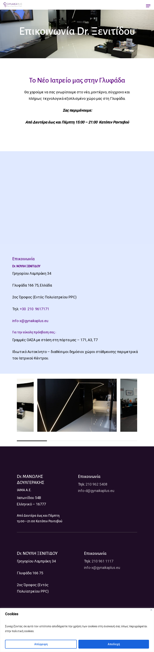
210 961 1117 (102, 561)
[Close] (151, 610)
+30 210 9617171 (34, 309)
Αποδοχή (114, 644)
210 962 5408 (96, 484)
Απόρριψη (41, 644)
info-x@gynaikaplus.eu (30, 321)
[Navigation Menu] (148, 6)
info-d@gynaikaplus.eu (96, 491)
